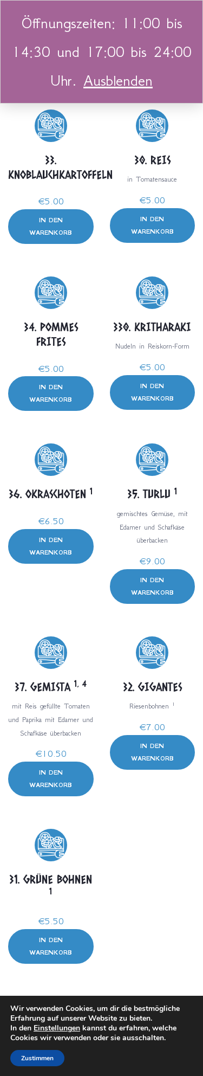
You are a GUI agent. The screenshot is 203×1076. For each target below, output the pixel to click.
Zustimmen (37, 1058)
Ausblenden (118, 80)
